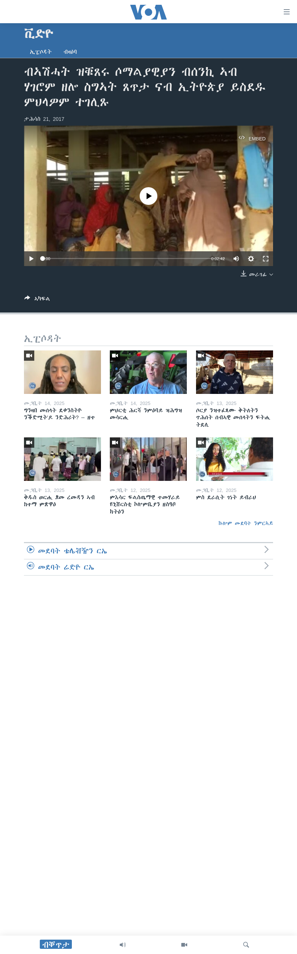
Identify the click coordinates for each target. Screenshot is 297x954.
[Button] (37, 300)
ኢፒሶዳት (41, 52)
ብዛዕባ (70, 52)
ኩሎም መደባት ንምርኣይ (246, 523)
